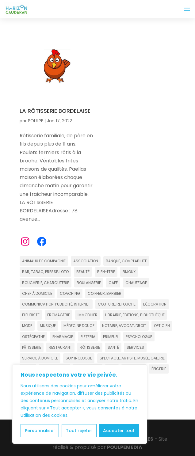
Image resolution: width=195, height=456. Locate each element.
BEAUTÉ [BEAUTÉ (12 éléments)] (83, 271)
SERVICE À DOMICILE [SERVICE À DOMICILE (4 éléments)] (40, 358)
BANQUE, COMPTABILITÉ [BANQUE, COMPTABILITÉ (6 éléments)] (126, 261)
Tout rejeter (79, 431)
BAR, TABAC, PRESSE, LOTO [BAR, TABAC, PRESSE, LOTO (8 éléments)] (45, 271)
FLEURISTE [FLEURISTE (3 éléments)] (31, 314)
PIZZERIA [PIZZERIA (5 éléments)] (88, 336)
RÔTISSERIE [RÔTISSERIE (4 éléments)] (90, 347)
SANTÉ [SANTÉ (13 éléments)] (113, 347)
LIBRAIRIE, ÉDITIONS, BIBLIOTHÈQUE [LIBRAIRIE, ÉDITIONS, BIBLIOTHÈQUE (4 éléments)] (135, 314)
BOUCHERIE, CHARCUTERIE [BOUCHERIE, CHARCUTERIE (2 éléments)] (45, 282)
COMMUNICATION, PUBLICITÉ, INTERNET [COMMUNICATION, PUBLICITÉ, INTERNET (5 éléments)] (56, 304)
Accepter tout (119, 431)
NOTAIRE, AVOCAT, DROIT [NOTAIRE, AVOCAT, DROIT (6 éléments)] (124, 325)
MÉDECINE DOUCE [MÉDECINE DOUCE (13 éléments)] (78, 325)
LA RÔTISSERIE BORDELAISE (55, 111)
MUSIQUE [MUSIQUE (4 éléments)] (48, 325)
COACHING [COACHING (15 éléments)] (70, 293)
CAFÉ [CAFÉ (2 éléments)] (113, 282)
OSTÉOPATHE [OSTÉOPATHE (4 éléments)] (33, 336)
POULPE (35, 121)
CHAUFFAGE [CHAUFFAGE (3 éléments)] (136, 282)
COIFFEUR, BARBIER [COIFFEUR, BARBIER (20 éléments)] (104, 293)
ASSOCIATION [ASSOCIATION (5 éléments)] (85, 261)
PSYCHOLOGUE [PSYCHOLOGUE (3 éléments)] (139, 336)
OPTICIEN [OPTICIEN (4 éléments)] (162, 325)
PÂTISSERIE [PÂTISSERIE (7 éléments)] (31, 347)
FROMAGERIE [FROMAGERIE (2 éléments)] (58, 314)
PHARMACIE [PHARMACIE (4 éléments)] (62, 336)
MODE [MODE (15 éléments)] (27, 325)
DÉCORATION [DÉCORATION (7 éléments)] (154, 304)
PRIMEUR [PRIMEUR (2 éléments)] (110, 336)
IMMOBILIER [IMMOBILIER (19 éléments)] (88, 314)
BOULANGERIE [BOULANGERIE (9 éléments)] (89, 282)
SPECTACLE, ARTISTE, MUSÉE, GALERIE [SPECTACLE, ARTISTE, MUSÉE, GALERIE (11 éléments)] (132, 358)
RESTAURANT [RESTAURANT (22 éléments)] (60, 347)
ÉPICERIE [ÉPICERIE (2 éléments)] (158, 368)
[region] (79, 404)
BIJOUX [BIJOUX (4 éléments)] (129, 271)
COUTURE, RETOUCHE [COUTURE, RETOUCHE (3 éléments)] (117, 304)
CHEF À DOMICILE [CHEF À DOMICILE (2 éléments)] (37, 293)
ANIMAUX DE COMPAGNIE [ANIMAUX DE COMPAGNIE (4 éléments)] (44, 261)
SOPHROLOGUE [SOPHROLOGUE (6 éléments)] (79, 358)
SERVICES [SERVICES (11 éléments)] (135, 347)
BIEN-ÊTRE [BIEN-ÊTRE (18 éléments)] (106, 271)
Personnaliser (40, 431)
